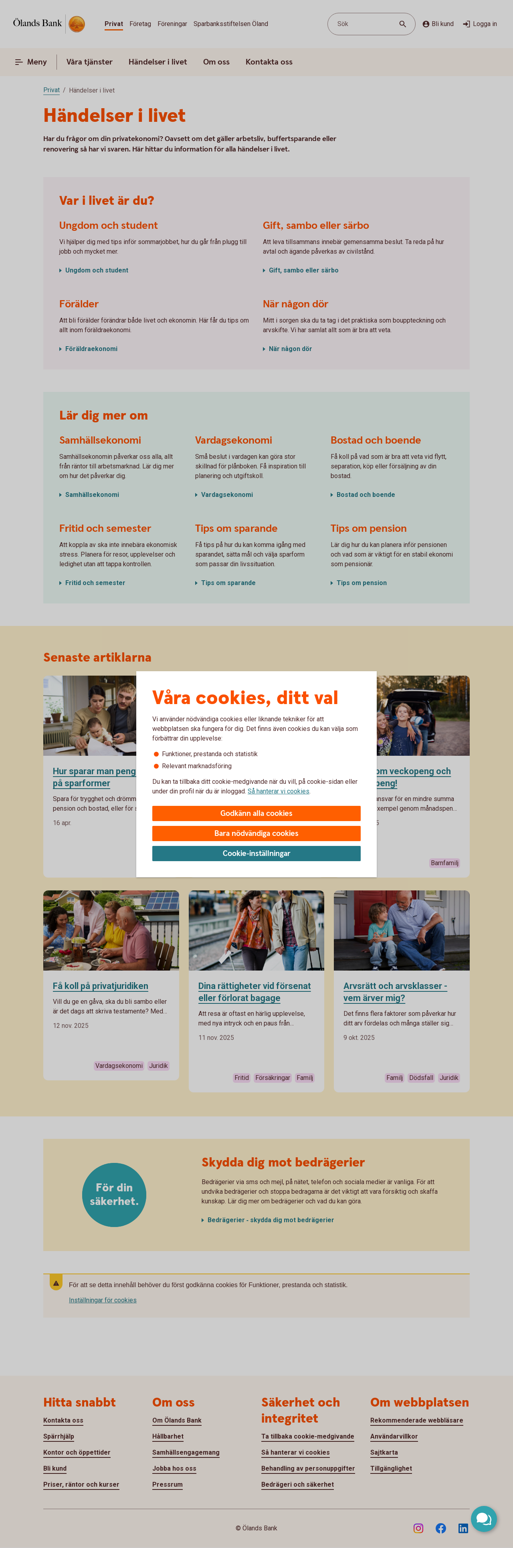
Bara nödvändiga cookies (256, 834)
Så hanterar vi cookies (278, 791)
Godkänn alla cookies (256, 814)
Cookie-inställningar (257, 854)
